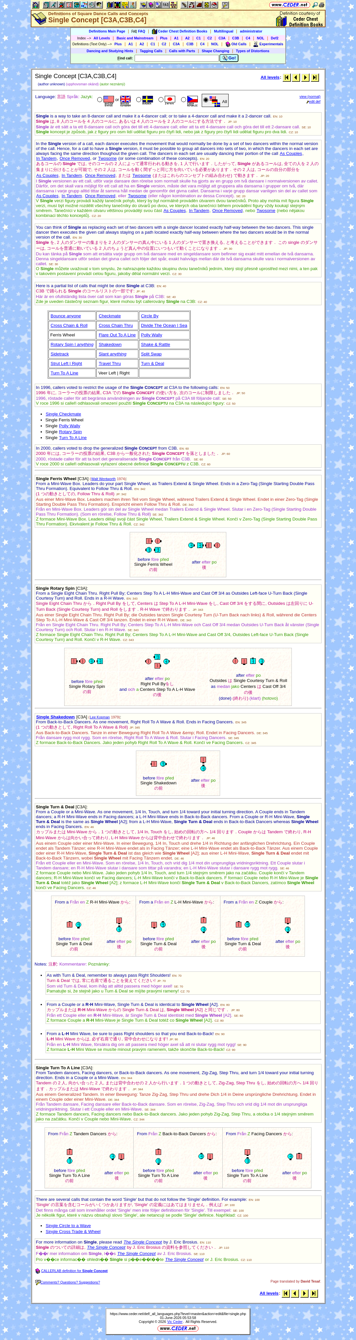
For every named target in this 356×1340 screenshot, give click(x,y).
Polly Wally (151, 334)
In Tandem (46, 158)
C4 (248, 38)
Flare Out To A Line (117, 334)
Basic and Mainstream (135, 38)
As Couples (291, 153)
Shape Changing (215, 51)
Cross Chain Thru (116, 325)
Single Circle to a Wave (68, 1225)
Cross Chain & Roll (69, 325)
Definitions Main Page (107, 31)
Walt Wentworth (103, 479)
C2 (209, 38)
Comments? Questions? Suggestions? (67, 1282)
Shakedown (110, 344)
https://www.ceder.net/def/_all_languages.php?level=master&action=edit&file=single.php (178, 1314)
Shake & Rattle (155, 344)
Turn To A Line (64, 373)
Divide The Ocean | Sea (164, 325)
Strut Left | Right (66, 363)
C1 (198, 38)
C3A (221, 38)
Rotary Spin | (72, 344)
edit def (314, 101)
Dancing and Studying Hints (110, 51)
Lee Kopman (100, 717)
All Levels (102, 38)
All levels (270, 77)
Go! (229, 58)
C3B (235, 38)
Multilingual (223, 31)
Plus (164, 38)
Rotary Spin (70, 431)
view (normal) (310, 96)
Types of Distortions (252, 51)
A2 (187, 38)
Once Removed (75, 158)
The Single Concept (136, 1253)
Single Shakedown (55, 716)
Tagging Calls (151, 51)
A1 (176, 38)
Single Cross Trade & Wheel (73, 1231)
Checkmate (110, 315)
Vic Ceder (175, 1322)
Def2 (274, 38)
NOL (260, 38)
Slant (112, 353)
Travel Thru (110, 363)
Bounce (66, 315)
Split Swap (151, 353)
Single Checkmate (63, 414)
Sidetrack (60, 353)
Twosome (107, 158)
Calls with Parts (182, 51)
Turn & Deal (152, 363)
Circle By (150, 315)
